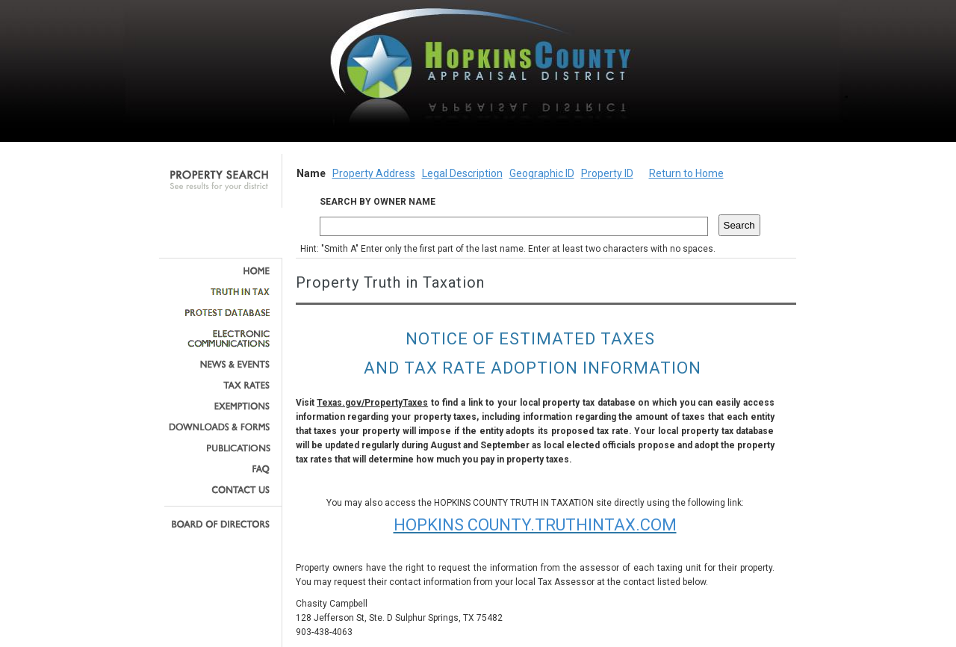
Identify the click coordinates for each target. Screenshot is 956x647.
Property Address (373, 173)
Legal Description (462, 173)
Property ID (607, 173)
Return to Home (686, 173)
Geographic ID (541, 173)
